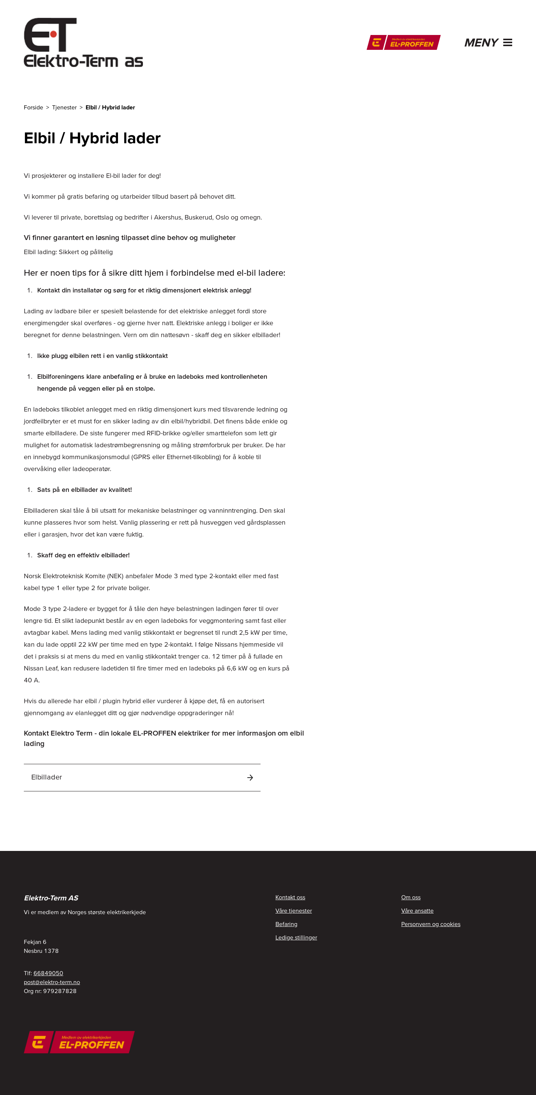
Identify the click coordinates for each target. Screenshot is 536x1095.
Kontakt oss (290, 897)
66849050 (48, 973)
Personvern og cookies (430, 923)
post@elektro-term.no (52, 982)
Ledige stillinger (296, 937)
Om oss (411, 897)
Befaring (286, 923)
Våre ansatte (417, 910)
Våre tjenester (293, 910)
